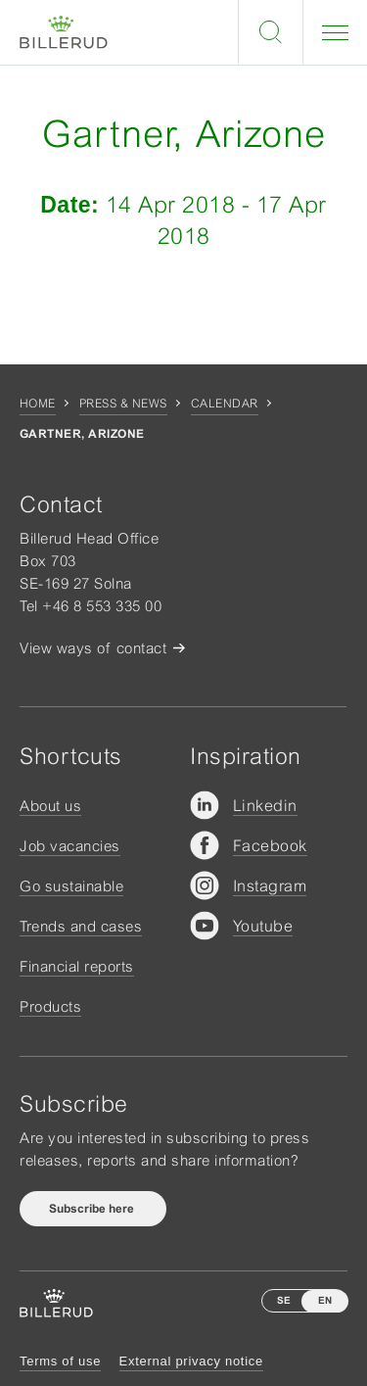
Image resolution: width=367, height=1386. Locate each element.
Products (50, 1006)
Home (38, 403)
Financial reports (77, 966)
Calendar (224, 403)
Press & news (123, 403)
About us (50, 805)
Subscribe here (93, 1209)
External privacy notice (191, 1361)
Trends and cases (81, 926)
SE (284, 1300)
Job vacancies (70, 845)
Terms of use (60, 1361)
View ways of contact (93, 648)
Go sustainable (71, 886)
